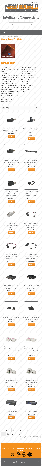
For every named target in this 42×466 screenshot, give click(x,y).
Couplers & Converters (28, 71)
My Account (5, 448)
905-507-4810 (21, 450)
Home (4, 36)
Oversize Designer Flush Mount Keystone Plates (9, 84)
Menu (3, 32)
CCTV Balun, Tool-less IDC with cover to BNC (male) (11, 225)
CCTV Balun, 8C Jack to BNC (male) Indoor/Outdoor (11, 194)
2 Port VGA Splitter (11, 412)
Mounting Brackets (27, 75)
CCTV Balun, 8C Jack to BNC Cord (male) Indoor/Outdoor (31, 194)
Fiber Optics (5, 67)
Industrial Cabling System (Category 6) (29, 78)
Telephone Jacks (6, 99)
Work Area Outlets (13, 36)
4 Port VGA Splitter (31, 412)
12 (8, 434)
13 (12, 434)
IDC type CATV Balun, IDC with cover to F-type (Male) (31, 131)
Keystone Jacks (6, 73)
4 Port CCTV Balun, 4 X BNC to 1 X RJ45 (11, 287)
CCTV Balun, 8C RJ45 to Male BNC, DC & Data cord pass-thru (11, 257)
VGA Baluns (25, 87)
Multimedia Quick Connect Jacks (9, 70)
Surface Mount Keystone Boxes (9, 96)
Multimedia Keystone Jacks (10, 75)
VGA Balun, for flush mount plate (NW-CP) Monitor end (31, 351)
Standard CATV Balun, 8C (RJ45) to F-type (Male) (11, 130)
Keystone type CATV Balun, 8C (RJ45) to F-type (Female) (11, 162)
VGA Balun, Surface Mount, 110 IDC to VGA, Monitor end (31, 382)
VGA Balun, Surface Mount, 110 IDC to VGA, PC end (11, 382)
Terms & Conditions (27, 448)
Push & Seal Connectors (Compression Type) (29, 68)
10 (35, 430)
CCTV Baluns (25, 83)
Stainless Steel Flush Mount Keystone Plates (10, 92)
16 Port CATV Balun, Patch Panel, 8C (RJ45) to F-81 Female (31, 162)
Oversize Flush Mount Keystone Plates (8, 80)
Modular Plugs (6, 102)
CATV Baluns (25, 81)
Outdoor (24, 91)
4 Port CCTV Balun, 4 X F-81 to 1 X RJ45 (31, 287)
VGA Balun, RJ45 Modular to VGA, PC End (11, 318)
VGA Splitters (25, 89)
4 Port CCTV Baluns (27, 85)
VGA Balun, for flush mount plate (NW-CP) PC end (11, 351)
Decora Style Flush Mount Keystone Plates (9, 88)
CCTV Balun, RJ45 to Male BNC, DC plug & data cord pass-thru (31, 257)
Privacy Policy (15, 448)
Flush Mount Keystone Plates (11, 77)
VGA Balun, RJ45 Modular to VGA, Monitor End (31, 318)
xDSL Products (26, 73)
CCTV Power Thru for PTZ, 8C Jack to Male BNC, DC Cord (31, 225)
